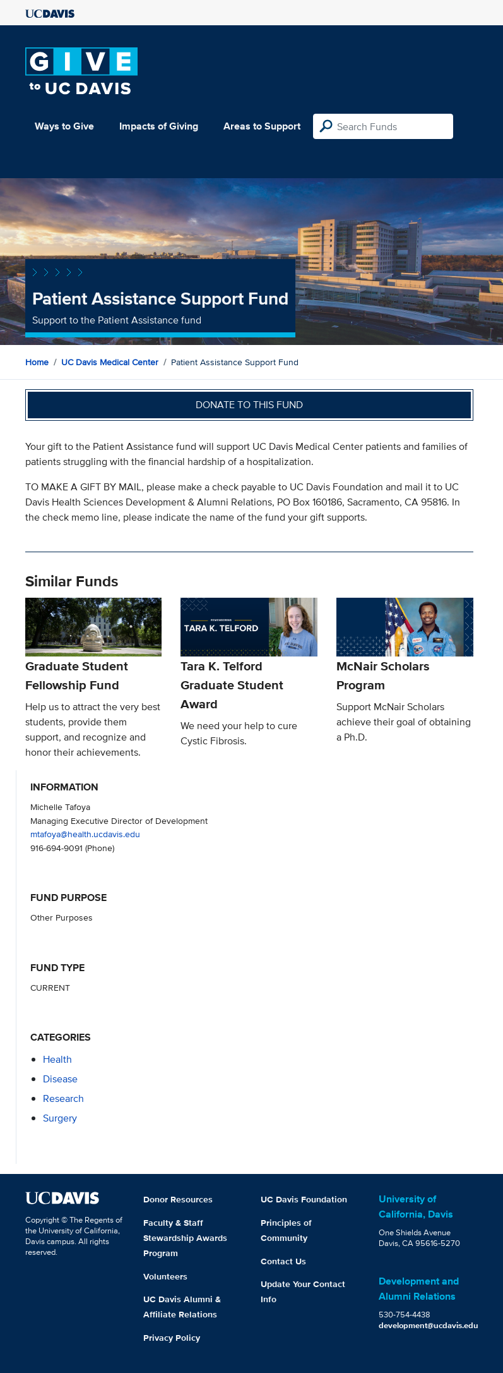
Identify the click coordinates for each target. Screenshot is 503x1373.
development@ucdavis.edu (428, 1325)
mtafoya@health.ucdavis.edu (85, 833)
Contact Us (283, 1261)
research (63, 1098)
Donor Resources (178, 1199)
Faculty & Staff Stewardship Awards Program (185, 1237)
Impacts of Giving (158, 126)
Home (37, 362)
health (57, 1059)
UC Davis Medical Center (109, 362)
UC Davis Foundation (304, 1199)
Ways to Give (64, 126)
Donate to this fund (249, 404)
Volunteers (165, 1276)
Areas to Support (261, 126)
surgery (60, 1118)
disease (60, 1079)
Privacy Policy (171, 1337)
